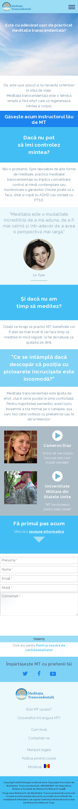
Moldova (35, 767)
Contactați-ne (39, 738)
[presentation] (31, 625)
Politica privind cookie (39, 758)
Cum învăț (39, 730)
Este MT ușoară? (39, 709)
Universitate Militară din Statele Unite (57, 491)
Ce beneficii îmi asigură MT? (39, 718)
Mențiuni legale (39, 750)
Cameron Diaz (57, 445)
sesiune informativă (46, 532)
